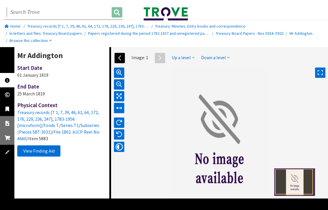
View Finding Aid (39, 151)
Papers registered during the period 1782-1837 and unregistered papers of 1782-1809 (161, 33)
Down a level (215, 57)
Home (12, 26)
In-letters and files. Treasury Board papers (45, 33)
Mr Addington (300, 33)
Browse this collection (30, 40)
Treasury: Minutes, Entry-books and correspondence (200, 26)
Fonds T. (51, 125)
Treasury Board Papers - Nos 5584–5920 (249, 33)
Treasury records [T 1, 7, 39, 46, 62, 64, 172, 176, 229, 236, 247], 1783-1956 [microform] (100, 26)
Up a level (183, 57)
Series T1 (70, 125)
